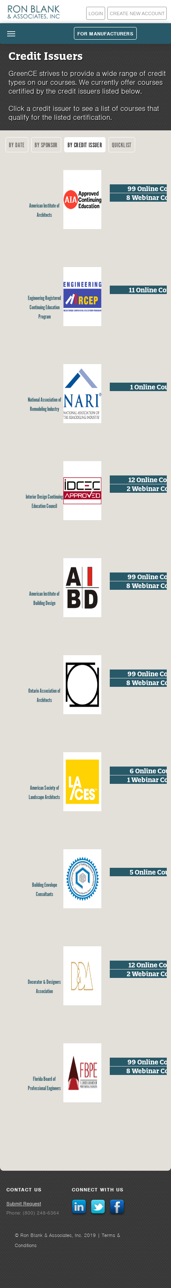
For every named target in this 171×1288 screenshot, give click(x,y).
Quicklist (122, 145)
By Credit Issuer (85, 145)
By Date (17, 145)
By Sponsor (46, 145)
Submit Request (23, 1203)
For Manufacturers (105, 33)
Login (96, 13)
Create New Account (137, 13)
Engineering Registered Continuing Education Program (44, 308)
